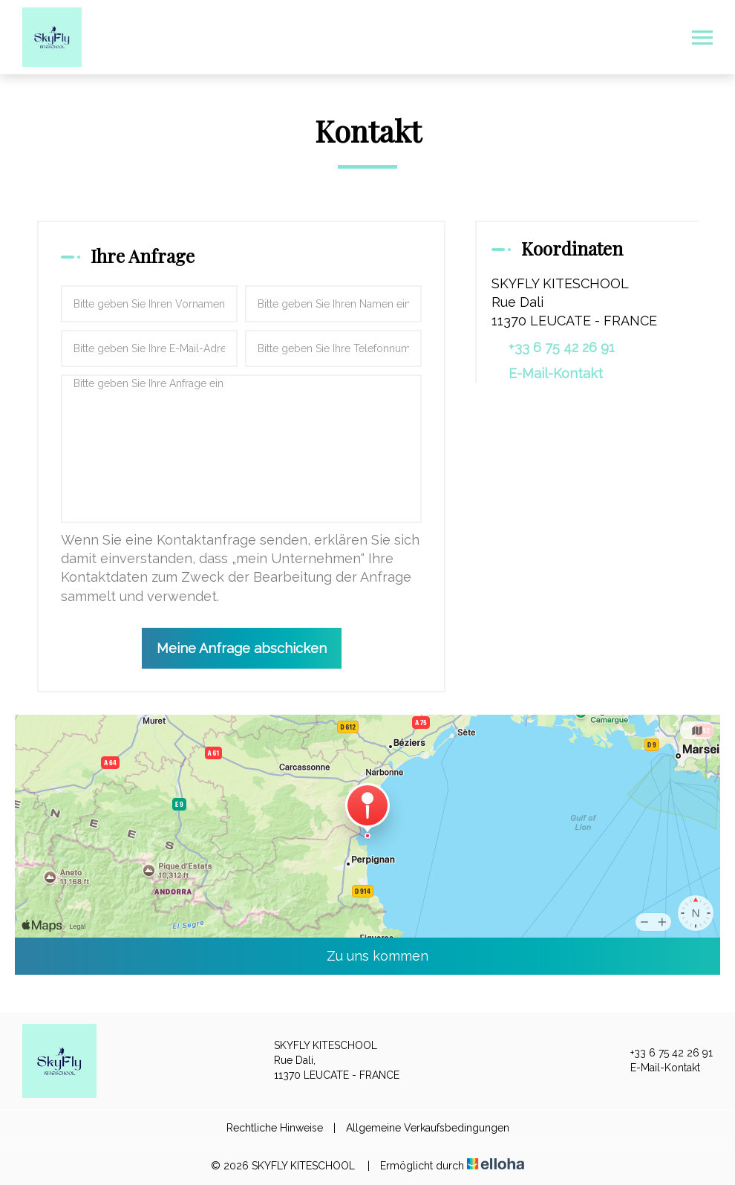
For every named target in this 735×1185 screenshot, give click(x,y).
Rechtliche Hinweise (274, 1128)
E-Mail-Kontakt (556, 373)
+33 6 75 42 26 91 (663, 1053)
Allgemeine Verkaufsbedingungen (427, 1128)
